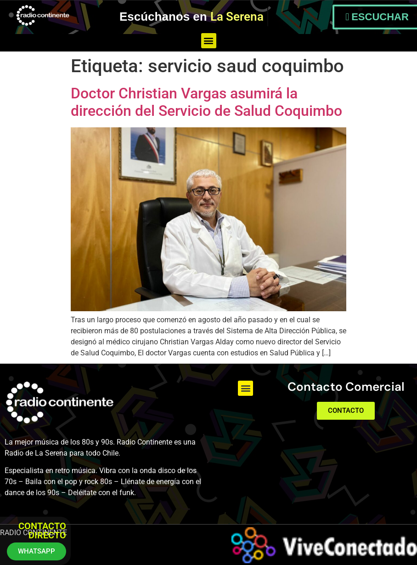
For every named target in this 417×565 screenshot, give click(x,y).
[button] (208, 40)
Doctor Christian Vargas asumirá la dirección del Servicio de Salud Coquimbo (206, 102)
